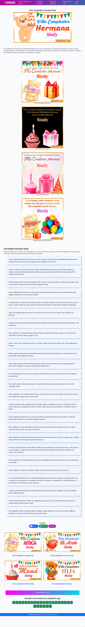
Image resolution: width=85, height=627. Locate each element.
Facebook (33, 526)
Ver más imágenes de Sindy (42, 592)
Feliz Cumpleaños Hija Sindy (62, 584)
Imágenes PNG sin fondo (67, 2)
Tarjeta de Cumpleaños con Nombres (24, 2)
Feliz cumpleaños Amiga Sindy (23, 555)
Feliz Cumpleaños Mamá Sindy (23, 584)
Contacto (55, 614)
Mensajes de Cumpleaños (53, 2)
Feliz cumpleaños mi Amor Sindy (61, 555)
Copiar (52, 526)
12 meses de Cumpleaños (40, 2)
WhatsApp (43, 526)
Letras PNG (77, 2)
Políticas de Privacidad (48, 614)
